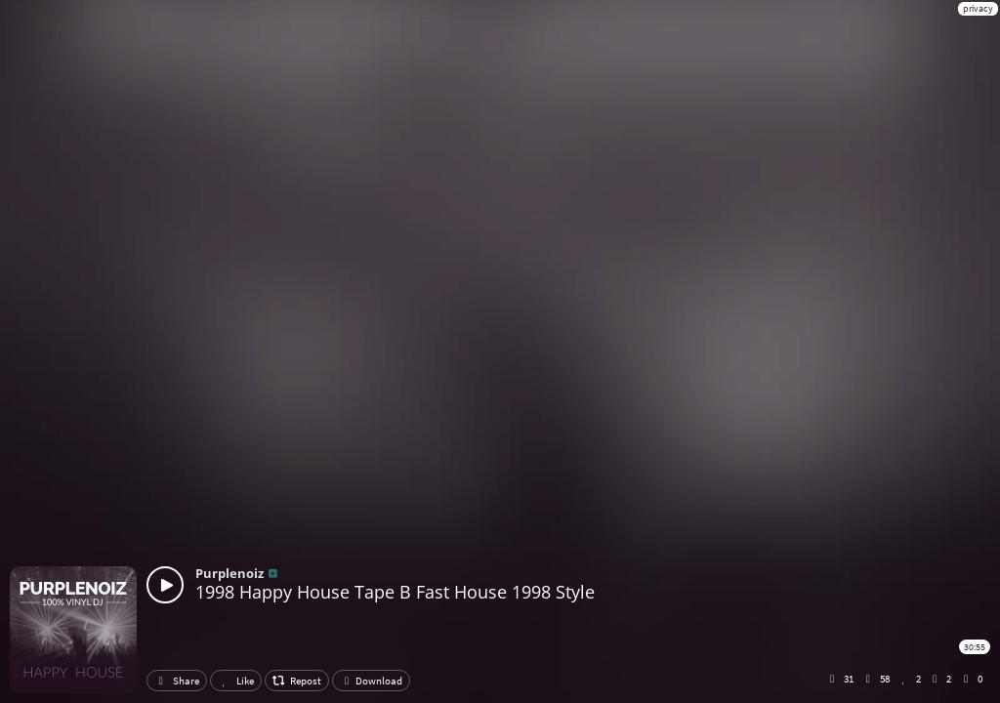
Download (371, 680)
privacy (978, 8)
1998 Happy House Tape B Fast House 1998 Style (395, 591)
